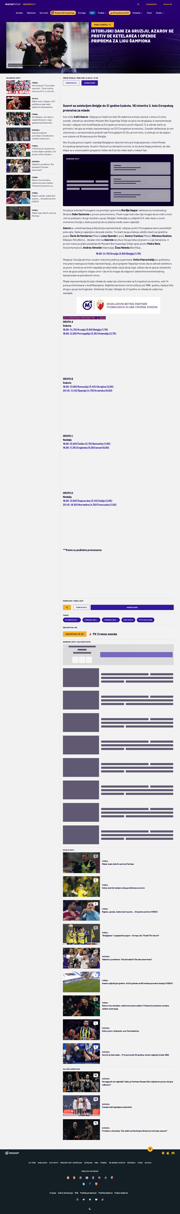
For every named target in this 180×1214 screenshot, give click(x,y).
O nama (53, 1193)
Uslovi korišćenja (65, 1193)
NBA (96, 1163)
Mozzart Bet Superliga (71, 1163)
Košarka (36, 130)
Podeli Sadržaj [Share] (102, 24)
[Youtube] (96, 1199)
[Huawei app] (173, 1153)
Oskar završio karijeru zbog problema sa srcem (123, 888)
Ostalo (35, 99)
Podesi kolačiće (121, 1193)
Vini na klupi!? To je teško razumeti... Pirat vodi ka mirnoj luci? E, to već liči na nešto (43, 88)
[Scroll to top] (150, 1149)
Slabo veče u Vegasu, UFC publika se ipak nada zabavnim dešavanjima (43, 104)
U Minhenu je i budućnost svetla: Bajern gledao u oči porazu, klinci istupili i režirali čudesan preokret (44, 151)
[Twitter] (84, 1199)
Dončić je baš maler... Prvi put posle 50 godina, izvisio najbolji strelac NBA (135, 1055)
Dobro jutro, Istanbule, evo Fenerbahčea (120, 1031)
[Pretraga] (138, 4)
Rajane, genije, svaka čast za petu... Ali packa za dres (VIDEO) (44, 198)
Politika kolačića (106, 1193)
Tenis (140, 1163)
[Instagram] (77, 1199)
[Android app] (163, 1153)
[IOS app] (168, 1153)
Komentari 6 (71, 83)
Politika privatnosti (88, 1193)
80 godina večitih (117, 1163)
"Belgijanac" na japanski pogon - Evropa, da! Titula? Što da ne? (130, 935)
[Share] (67, 607)
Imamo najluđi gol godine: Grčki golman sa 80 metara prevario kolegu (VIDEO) (137, 983)
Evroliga (88, 1163)
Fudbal (35, 83)
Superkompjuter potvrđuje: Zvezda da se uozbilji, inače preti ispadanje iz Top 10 (43, 135)
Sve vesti (53, 1163)
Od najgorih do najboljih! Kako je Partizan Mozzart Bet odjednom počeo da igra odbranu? (137, 1083)
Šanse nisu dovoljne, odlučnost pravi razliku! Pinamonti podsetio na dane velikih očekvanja (42, 183)
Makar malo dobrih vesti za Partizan (44, 214)
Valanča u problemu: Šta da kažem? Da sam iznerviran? (43, 167)
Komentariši (89, 83)
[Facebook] (90, 1199)
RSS (76, 1193)
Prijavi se (168, 4)
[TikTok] (102, 1199)
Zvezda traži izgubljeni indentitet (117, 1107)
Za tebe (32, 1163)
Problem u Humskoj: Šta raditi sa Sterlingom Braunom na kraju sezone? (134, 1131)
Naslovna (42, 1163)
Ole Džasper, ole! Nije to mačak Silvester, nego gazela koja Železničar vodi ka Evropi (43, 120)
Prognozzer (151, 4)
